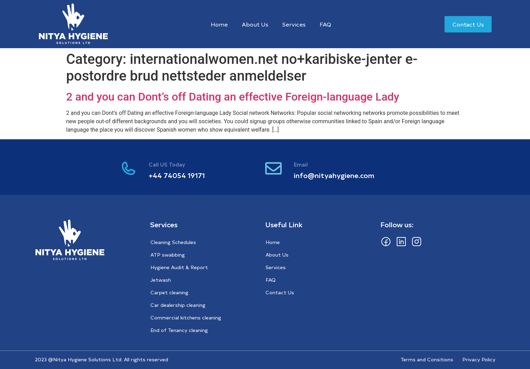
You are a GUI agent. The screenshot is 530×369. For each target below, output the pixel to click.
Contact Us (280, 292)
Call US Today (168, 164)
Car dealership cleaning (178, 305)
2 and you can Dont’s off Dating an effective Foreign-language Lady (233, 96)
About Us (255, 24)
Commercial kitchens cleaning (185, 317)
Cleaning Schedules (173, 242)
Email (302, 164)
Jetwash (160, 279)
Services (294, 24)
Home (219, 24)
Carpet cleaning (169, 292)
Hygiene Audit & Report (179, 267)
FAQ (325, 24)
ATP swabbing (167, 254)
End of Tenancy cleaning (179, 330)
